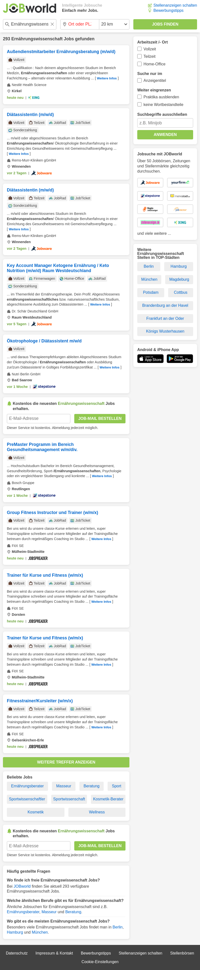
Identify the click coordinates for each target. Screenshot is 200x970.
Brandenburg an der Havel (165, 305)
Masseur (63, 786)
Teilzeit (150, 56)
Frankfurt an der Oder (165, 318)
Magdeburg (179, 279)
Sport (116, 786)
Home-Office (155, 64)
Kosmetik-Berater (108, 799)
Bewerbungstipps (168, 10)
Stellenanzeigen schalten (175, 5)
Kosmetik (35, 812)
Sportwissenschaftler (27, 799)
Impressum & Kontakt (54, 953)
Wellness (97, 812)
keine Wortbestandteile (163, 105)
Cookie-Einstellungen (99, 962)
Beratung (92, 786)
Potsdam (150, 292)
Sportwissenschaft (69, 799)
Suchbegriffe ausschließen (162, 114)
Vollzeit (150, 49)
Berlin (117, 927)
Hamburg (15, 932)
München (40, 932)
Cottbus (180, 292)
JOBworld (22, 886)
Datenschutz (17, 953)
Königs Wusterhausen (165, 331)
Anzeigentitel (155, 80)
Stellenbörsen (182, 953)
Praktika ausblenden (161, 97)
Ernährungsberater (27, 786)
